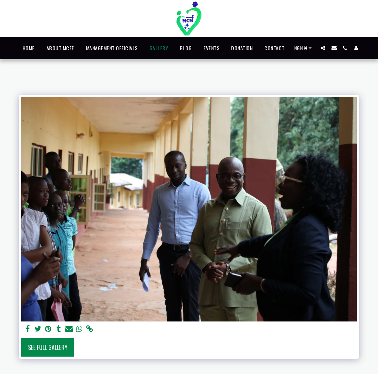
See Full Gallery (48, 347)
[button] (323, 48)
